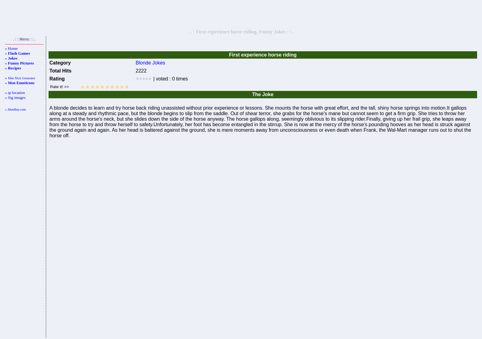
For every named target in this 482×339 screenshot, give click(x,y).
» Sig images (15, 97)
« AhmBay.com (15, 109)
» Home (11, 48)
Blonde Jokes (150, 62)
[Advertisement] (241, 14)
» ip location (15, 92)
